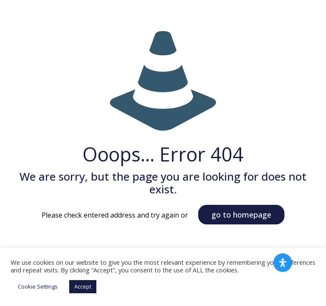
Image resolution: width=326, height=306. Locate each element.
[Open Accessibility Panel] (282, 262)
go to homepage (241, 215)
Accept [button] (82, 286)
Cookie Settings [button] (38, 286)
